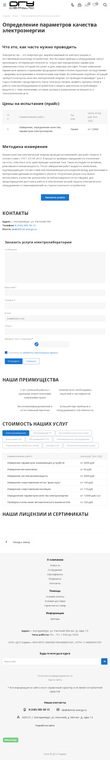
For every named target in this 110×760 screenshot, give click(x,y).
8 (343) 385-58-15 (25, 225)
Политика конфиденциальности (55, 675)
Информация (55, 613)
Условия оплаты (55, 596)
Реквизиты (55, 578)
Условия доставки (55, 601)
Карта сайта (55, 679)
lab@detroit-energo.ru (24, 229)
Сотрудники (55, 569)
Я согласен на (33, 352)
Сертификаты (55, 574)
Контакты (55, 583)
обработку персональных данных (40, 352)
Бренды (55, 618)
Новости (55, 565)
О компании (55, 559)
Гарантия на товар (55, 605)
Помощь (55, 591)
